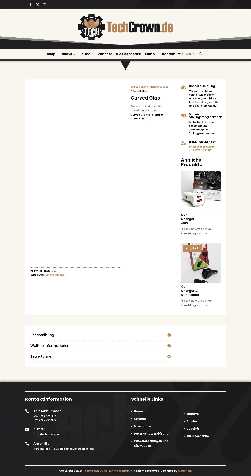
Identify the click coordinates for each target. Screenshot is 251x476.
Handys (65, 54)
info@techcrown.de (202, 146)
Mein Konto (142, 426)
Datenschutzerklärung (151, 433)
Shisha (85, 54)
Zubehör (105, 54)
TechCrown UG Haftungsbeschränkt (107, 470)
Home (138, 411)
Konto (150, 54)
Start (134, 86)
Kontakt (169, 54)
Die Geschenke (128, 54)
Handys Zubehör (55, 275)
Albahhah (184, 470)
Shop (51, 54)
